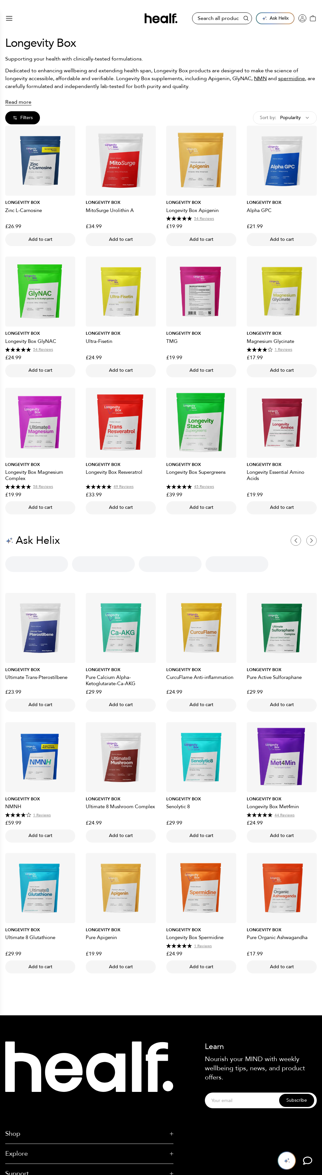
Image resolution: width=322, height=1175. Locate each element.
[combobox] (285, 117)
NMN (260, 78)
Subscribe (296, 1100)
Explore (89, 1153)
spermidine (291, 78)
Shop (89, 1133)
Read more (18, 102)
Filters (22, 118)
